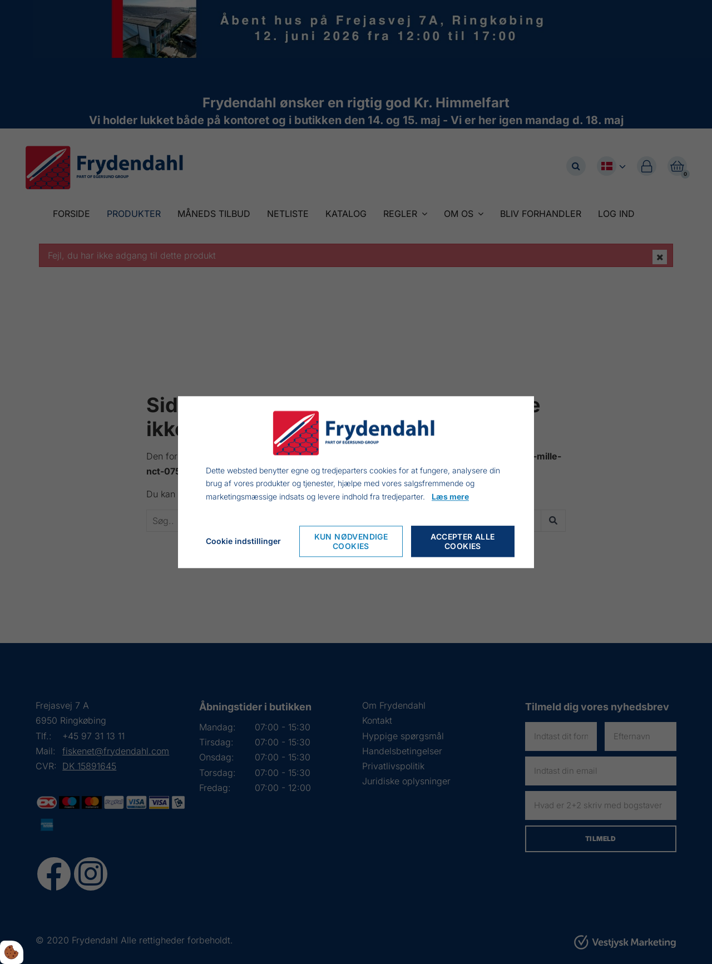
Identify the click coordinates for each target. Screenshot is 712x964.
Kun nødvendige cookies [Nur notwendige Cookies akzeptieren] (351, 541)
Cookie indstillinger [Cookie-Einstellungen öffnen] (243, 541)
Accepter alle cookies (463, 541)
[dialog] (356, 482)
